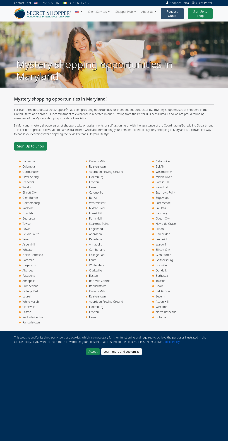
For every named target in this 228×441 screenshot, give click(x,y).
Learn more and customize (121, 352)
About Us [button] (147, 12)
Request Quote (172, 13)
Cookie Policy (171, 342)
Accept (92, 352)
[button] (79, 11)
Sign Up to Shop (200, 13)
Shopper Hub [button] (124, 12)
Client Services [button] (98, 12)
